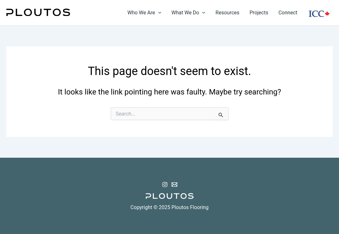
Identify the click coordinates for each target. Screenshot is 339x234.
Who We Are (144, 13)
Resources (227, 13)
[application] (158, 13)
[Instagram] (165, 184)
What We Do (189, 13)
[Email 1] (174, 184)
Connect (288, 13)
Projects (259, 13)
